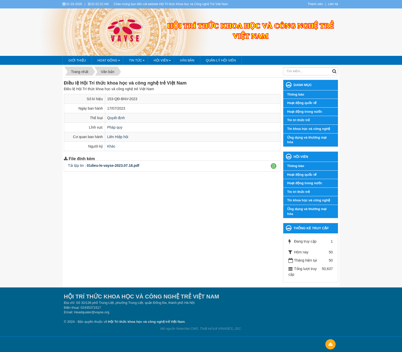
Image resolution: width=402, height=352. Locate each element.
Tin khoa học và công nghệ (308, 129)
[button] (273, 166)
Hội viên (161, 60)
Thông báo (295, 94)
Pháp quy (114, 127)
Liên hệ (333, 4)
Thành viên (315, 4)
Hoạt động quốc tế (301, 103)
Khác (111, 146)
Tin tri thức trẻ (298, 120)
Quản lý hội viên (221, 60)
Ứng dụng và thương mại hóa (307, 140)
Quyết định (116, 118)
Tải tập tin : (103, 165)
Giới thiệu (77, 60)
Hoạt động (107, 60)
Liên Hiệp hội (117, 137)
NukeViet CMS (187, 328)
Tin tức (135, 60)
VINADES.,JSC (229, 328)
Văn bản (187, 60)
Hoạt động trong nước (304, 111)
